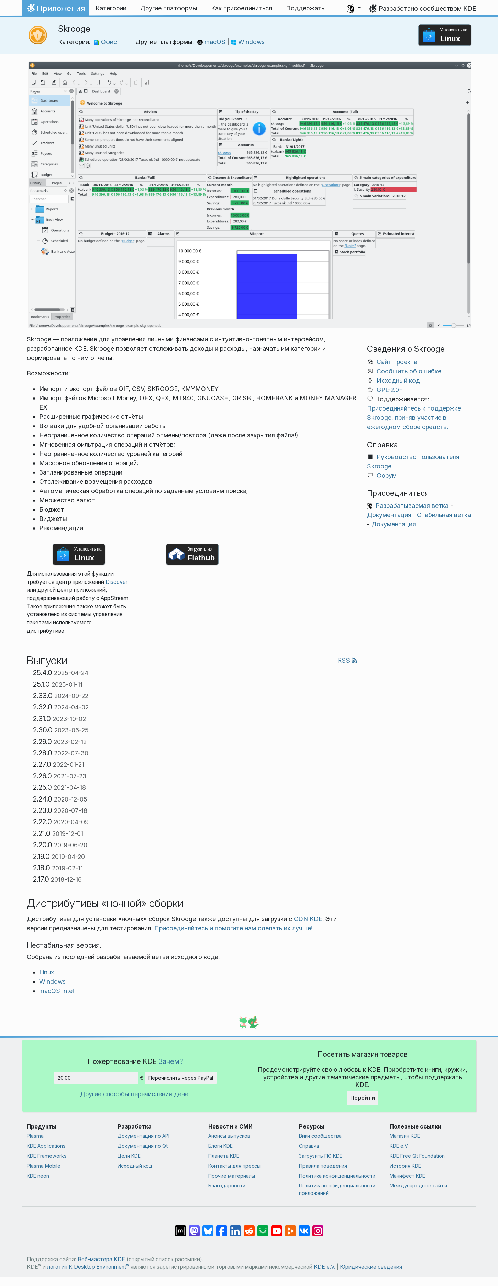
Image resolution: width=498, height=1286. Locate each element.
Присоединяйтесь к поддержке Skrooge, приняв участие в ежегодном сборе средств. (414, 418)
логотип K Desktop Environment (88, 1267)
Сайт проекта (397, 362)
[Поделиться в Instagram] (317, 1227)
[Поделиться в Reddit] (249, 1227)
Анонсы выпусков (229, 1136)
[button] (354, 8)
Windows (248, 41)
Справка (309, 1146)
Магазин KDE (405, 1136)
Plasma (35, 1136)
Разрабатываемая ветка (412, 505)
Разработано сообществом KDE (427, 8)
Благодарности (226, 1185)
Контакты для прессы (234, 1166)
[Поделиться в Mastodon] (194, 1227)
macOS (212, 41)
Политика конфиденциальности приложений (337, 1189)
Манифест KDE (407, 1176)
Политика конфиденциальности (337, 1176)
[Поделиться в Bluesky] (207, 1227)
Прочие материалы (231, 1176)
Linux (46, 972)
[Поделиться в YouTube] (276, 1227)
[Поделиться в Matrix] (180, 1227)
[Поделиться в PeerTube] (290, 1227)
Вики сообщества (320, 1136)
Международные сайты (418, 1185)
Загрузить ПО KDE (320, 1156)
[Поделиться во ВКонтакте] (304, 1227)
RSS (348, 660)
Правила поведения (323, 1166)
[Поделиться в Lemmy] (262, 1227)
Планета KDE (223, 1156)
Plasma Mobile (43, 1166)
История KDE (405, 1166)
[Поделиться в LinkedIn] (235, 1227)
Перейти (362, 1097)
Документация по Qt (143, 1146)
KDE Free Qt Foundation (417, 1156)
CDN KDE (308, 919)
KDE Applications (46, 1146)
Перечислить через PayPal (180, 1078)
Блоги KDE (220, 1146)
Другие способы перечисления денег (135, 1094)
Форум (387, 475)
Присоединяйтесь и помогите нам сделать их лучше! (233, 928)
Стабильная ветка (444, 515)
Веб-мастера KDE (101, 1259)
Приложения (55, 10)
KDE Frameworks (47, 1156)
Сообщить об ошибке (409, 371)
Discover (117, 582)
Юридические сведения (371, 1267)
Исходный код (398, 380)
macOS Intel (56, 990)
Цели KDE (129, 1156)
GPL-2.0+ (390, 389)
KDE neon (38, 1176)
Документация (389, 515)
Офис (105, 41)
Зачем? (170, 1061)
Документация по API (143, 1136)
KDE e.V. (399, 1146)
